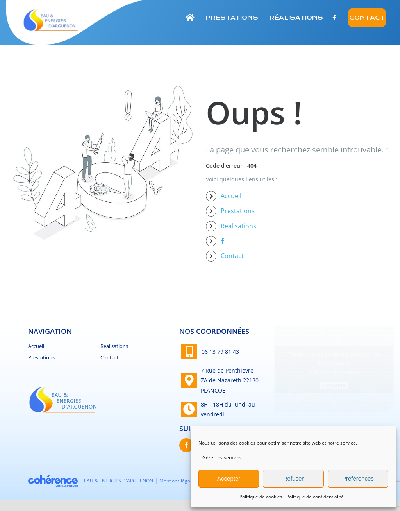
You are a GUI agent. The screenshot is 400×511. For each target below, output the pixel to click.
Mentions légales (177, 480)
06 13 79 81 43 (220, 351)
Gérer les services (222, 457)
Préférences (358, 478)
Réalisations (238, 226)
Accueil (231, 196)
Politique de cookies (260, 496)
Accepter (228, 478)
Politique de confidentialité (315, 496)
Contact (232, 255)
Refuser (293, 478)
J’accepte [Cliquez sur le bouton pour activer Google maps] (334, 385)
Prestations (238, 210)
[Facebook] (186, 445)
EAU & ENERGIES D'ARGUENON (118, 480)
